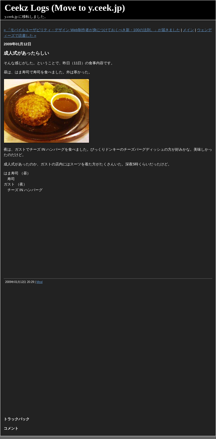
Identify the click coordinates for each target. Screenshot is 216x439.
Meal (39, 282)
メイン (188, 30)
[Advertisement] (108, 236)
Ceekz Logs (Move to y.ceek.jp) (65, 8)
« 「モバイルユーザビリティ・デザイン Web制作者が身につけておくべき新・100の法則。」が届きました (92, 30)
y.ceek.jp (11, 16)
